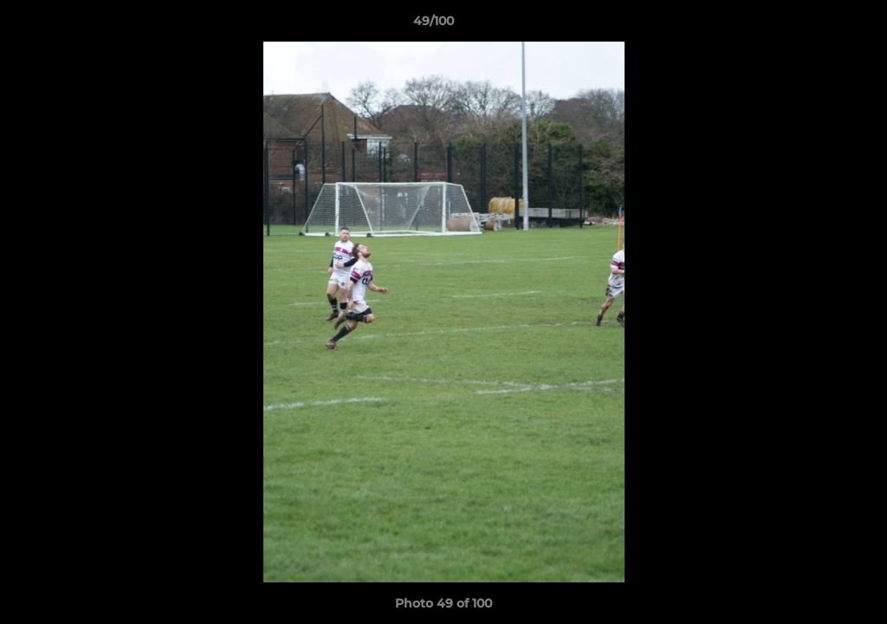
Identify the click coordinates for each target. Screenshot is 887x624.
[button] (814, 25)
